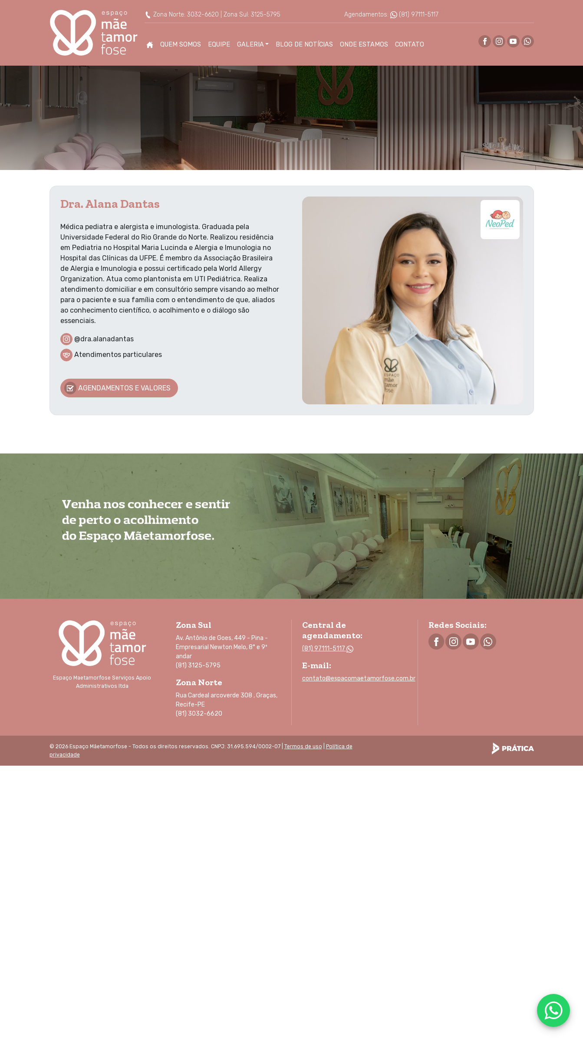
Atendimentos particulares (118, 354)
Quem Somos (180, 44)
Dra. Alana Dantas (110, 204)
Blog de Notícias (304, 44)
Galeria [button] (250, 44)
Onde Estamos (364, 44)
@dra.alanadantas (104, 338)
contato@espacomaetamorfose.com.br (358, 678)
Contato (409, 44)
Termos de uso (303, 746)
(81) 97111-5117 (414, 14)
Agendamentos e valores (117, 388)
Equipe (219, 44)
